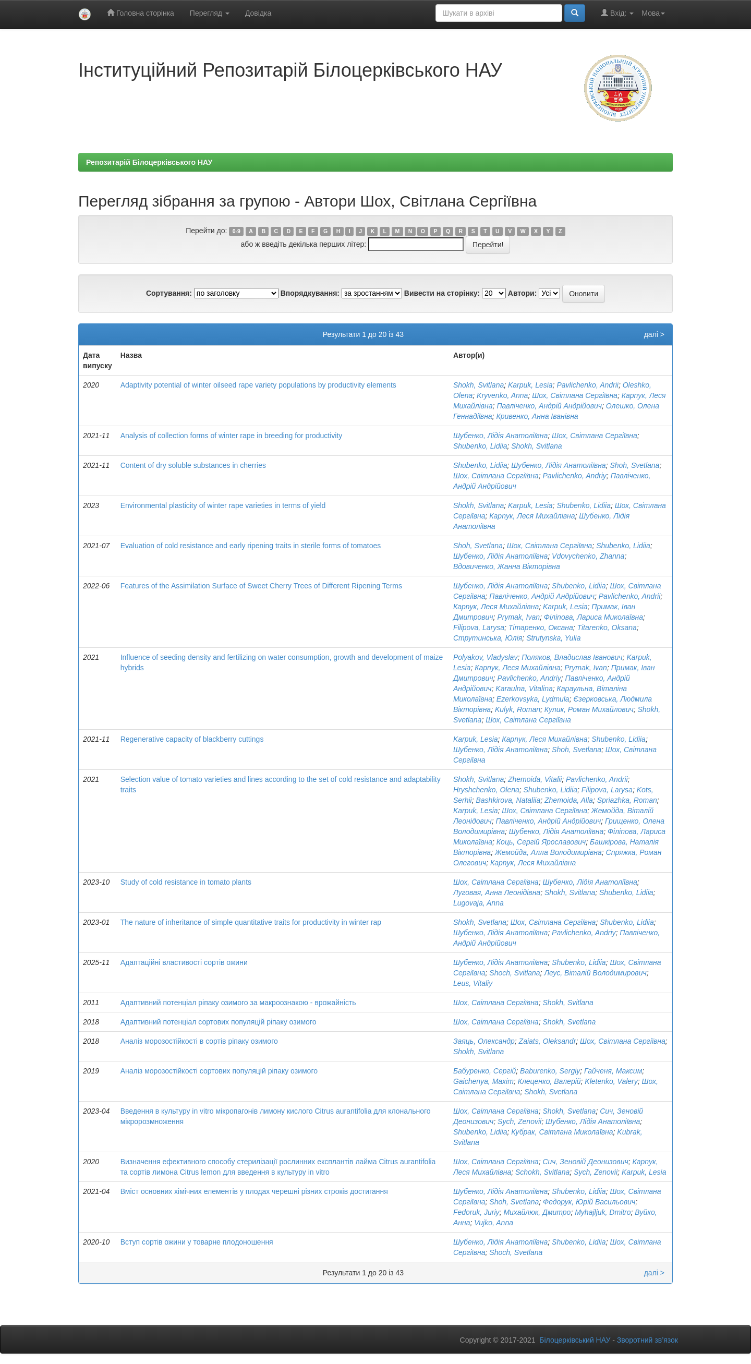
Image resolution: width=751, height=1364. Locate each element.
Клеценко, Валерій (549, 1081)
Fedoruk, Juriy (476, 1212)
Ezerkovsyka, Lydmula (533, 699)
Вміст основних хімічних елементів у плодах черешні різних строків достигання (254, 1191)
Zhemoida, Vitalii (535, 779)
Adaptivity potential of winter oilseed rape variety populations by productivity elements (258, 385)
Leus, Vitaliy (472, 983)
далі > (654, 334)
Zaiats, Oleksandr (547, 1041)
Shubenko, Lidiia (480, 446)
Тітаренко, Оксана (540, 627)
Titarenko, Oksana (607, 627)
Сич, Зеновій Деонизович (585, 1161)
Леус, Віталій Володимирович (595, 973)
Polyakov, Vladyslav (485, 657)
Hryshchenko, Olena (486, 790)
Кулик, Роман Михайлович (589, 709)
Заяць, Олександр (484, 1041)
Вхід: (617, 12)
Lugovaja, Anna (478, 903)
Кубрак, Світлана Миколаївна (562, 1132)
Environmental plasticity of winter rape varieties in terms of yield (223, 505)
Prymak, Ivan (518, 617)
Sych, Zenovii (519, 1121)
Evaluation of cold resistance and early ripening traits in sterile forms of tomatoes (250, 545)
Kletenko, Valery (611, 1081)
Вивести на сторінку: (442, 293)
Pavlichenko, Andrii (587, 385)
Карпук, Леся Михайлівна (532, 516)
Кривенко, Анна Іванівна (537, 416)
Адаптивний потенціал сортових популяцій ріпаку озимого (218, 1022)
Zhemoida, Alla (568, 800)
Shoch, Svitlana (514, 973)
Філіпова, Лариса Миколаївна (593, 617)
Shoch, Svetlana (515, 1252)
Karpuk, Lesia (530, 385)
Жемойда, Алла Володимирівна (548, 852)
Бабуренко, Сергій (484, 1071)
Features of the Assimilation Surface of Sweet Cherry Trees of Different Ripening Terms (261, 586)
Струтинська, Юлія (487, 638)
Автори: (522, 293)
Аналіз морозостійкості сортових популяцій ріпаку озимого (219, 1071)
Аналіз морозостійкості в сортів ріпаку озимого (199, 1041)
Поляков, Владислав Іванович (572, 657)
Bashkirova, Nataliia (508, 800)
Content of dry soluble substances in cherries (193, 465)
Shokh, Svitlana (478, 385)
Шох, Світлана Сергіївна (574, 395)
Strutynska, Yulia (553, 638)
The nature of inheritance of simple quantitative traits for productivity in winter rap (250, 922)
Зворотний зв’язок (647, 1340)
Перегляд (209, 13)
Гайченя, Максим (613, 1071)
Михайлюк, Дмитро (537, 1212)
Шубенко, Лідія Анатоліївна (500, 435)
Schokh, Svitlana (542, 1172)
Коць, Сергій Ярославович (541, 842)
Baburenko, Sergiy (550, 1071)
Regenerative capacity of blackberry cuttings (192, 739)
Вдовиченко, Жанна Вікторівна (506, 566)
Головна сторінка (140, 12)
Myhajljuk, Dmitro (603, 1212)
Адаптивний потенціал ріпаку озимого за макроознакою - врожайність (238, 1002)
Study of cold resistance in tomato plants (185, 882)
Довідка (258, 13)
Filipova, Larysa (478, 627)
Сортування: (169, 293)
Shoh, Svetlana (634, 465)
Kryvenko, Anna (502, 395)
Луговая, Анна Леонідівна (496, 892)
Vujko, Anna (493, 1222)
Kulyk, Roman (517, 709)
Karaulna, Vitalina (523, 688)
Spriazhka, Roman (627, 800)
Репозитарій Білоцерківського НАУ (149, 162)
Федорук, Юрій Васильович (589, 1202)
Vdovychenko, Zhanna (588, 556)
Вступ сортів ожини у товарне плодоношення (196, 1242)
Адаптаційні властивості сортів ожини (184, 962)
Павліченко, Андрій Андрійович (549, 406)
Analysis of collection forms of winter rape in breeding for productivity (231, 435)
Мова (653, 13)
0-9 (236, 231)
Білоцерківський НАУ (574, 1340)
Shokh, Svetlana (479, 922)
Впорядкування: (310, 293)
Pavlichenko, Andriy (574, 476)
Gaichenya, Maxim (483, 1081)
